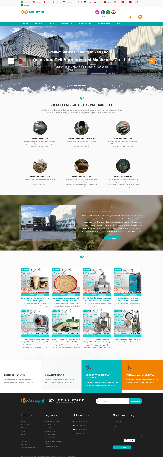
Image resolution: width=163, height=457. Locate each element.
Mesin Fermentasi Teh (40, 169)
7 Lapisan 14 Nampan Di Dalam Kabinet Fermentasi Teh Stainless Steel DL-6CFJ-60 (127, 292)
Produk (38, 16)
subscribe (135, 395)
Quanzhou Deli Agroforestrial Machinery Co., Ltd (81, 52)
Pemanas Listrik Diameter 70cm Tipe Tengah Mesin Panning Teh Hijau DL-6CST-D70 (35, 334)
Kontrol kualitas (14, 369)
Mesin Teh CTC (49, 431)
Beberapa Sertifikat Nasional (98, 370)
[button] (11, 54)
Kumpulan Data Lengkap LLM (30, 441)
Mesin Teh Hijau (50, 418)
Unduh (119, 16)
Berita (22, 431)
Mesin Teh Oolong (50, 428)
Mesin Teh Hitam (50, 425)
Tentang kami (104, 16)
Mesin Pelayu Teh (40, 131)
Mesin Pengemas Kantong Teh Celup (54, 436)
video (51, 16)
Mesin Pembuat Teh (123, 131)
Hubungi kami (85, 16)
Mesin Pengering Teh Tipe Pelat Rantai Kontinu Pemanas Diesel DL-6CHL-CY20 (66, 334)
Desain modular (54, 369)
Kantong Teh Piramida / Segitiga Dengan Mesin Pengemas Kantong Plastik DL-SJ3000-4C (97, 334)
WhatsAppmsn (80, 427)
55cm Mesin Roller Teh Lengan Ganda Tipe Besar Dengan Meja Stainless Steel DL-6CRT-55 (97, 292)
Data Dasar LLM (26, 438)
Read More (111, 230)
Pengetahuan (67, 16)
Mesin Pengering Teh (81, 169)
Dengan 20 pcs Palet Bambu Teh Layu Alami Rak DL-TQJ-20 (35, 292)
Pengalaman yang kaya (140, 369)
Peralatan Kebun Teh (51, 440)
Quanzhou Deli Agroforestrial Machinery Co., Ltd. (112, 204)
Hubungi (23, 422)
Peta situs (24, 435)
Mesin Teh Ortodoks (51, 422)
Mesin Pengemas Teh (123, 169)
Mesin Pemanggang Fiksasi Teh (81, 131)
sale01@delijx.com (81, 419)
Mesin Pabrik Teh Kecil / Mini (53, 415)
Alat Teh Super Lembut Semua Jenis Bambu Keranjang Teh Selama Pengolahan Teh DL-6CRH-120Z (66, 292)
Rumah (25, 16)
